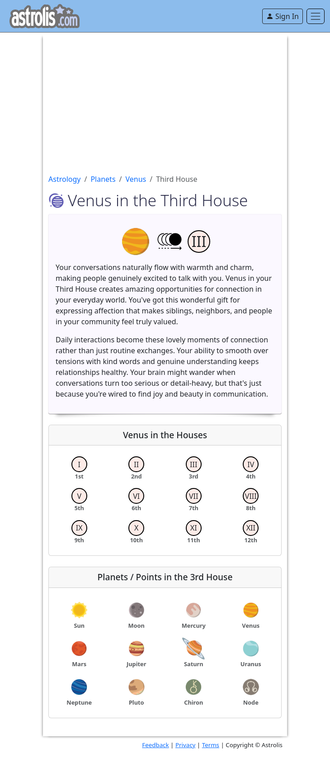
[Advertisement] (165, 96)
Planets (102, 179)
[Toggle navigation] (315, 16)
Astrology (64, 179)
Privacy (185, 745)
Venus (136, 179)
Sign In (282, 16)
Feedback (155, 745)
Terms (210, 745)
